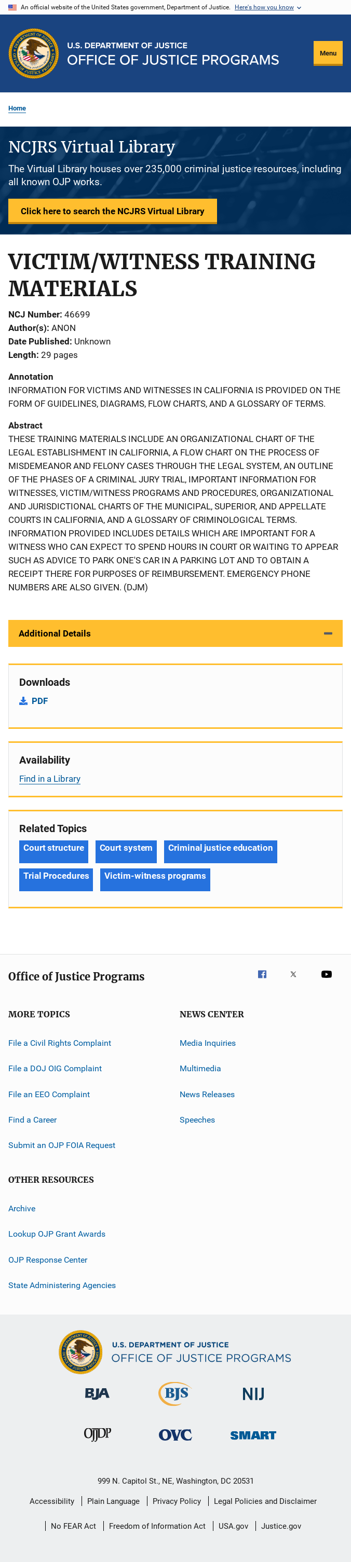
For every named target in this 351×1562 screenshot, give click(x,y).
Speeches (197, 1120)
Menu (328, 53)
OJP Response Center (47, 1259)
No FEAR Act (73, 1526)
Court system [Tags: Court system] (126, 847)
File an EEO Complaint (49, 1094)
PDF (40, 701)
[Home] (173, 54)
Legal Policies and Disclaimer (265, 1501)
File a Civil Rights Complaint (59, 1043)
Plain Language (113, 1501)
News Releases (207, 1094)
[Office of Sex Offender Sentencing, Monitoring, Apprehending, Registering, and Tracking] (253, 1441)
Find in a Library (49, 778)
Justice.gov (281, 1526)
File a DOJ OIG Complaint (55, 1068)
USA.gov (233, 1526)
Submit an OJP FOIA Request (61, 1145)
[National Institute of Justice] (253, 1402)
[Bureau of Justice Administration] (97, 1401)
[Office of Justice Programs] (33, 53)
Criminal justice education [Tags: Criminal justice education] (220, 847)
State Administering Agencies (62, 1285)
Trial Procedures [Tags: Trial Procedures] (56, 875)
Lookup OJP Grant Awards (56, 1234)
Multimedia (200, 1068)
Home (17, 108)
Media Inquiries (208, 1043)
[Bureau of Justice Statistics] (175, 1408)
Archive (21, 1208)
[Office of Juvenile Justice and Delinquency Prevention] (97, 1444)
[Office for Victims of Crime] (175, 1442)
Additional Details (55, 633)
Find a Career (32, 1120)
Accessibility (52, 1501)
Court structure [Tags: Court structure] (53, 847)
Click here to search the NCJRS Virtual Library (113, 211)
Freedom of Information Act (157, 1526)
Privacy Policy (177, 1501)
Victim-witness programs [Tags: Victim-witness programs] (155, 875)
